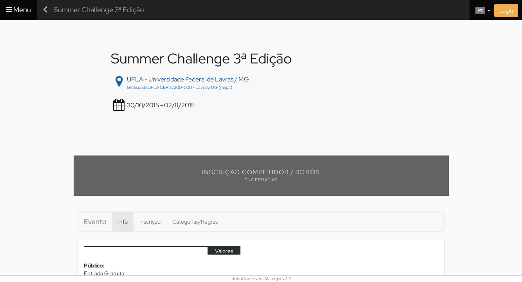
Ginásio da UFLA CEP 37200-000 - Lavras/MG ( (173, 87)
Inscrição (150, 221)
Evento (95, 221)
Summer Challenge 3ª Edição (99, 9)
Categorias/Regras (195, 221)
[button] (480, 10)
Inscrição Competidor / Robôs (261, 172)
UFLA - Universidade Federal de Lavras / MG (188, 79)
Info (123, 221)
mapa (225, 87)
